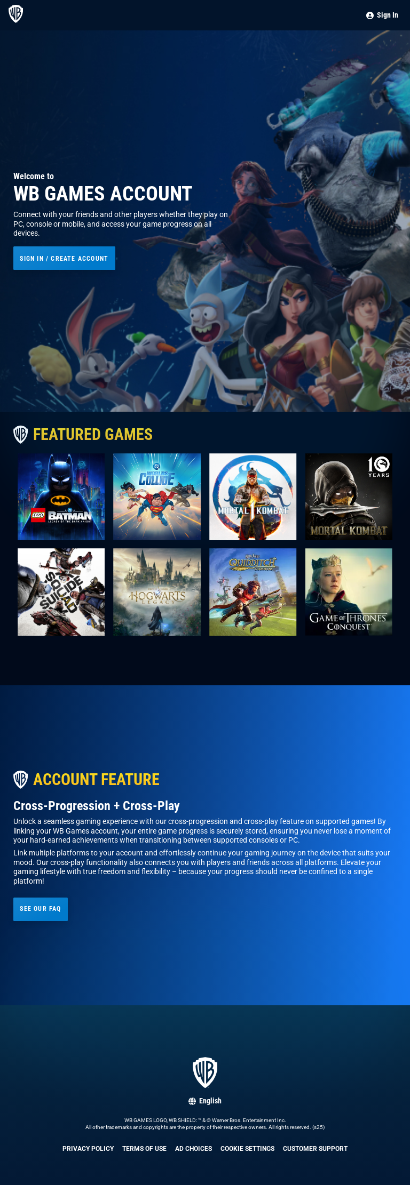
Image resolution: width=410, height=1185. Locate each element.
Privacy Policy (88, 1148)
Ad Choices (193, 1148)
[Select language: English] (205, 1101)
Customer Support (315, 1148)
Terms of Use (144, 1148)
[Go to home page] (16, 20)
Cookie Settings (247, 1148)
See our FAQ (40, 908)
